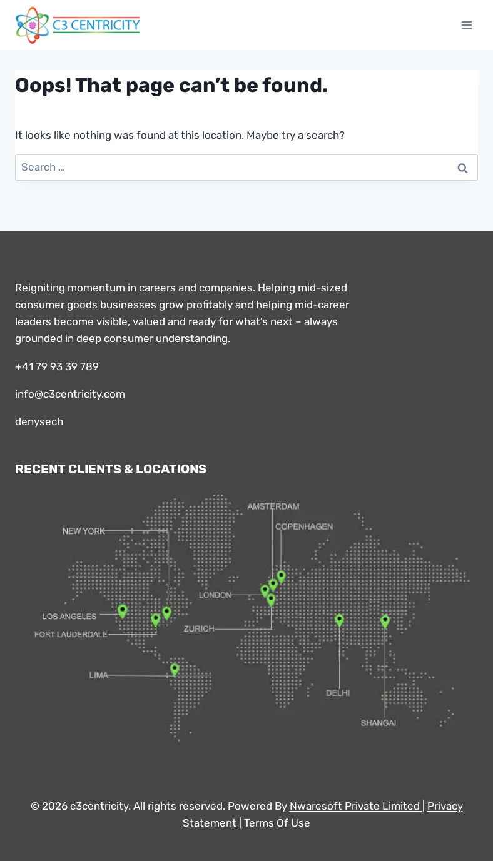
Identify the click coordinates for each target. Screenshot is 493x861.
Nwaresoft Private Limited (355, 806)
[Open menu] (466, 24)
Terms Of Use (277, 823)
